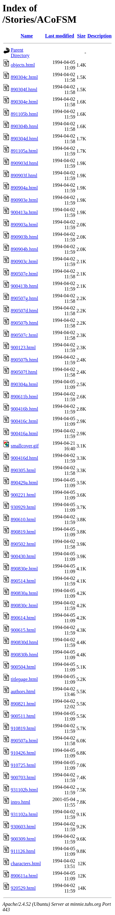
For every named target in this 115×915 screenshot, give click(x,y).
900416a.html (24, 433)
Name (27, 35)
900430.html (23, 556)
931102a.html (24, 814)
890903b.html (24, 237)
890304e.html (24, 101)
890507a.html (24, 740)
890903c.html (24, 261)
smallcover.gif (25, 445)
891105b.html (24, 114)
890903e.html (24, 200)
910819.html (23, 728)
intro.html (20, 802)
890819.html (23, 531)
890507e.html (24, 273)
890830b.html (24, 654)
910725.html (23, 765)
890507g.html (24, 298)
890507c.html (24, 335)
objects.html (23, 65)
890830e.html (24, 568)
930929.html (23, 507)
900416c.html (24, 421)
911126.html (23, 851)
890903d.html (24, 163)
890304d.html (24, 138)
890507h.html (24, 359)
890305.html (23, 470)
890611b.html (24, 396)
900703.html (23, 777)
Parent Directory (20, 52)
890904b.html (24, 249)
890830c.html (24, 605)
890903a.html (24, 224)
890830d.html (24, 642)
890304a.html (24, 384)
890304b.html (24, 126)
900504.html (23, 667)
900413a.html (24, 212)
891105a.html (24, 151)
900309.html (23, 839)
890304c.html (24, 77)
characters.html (26, 863)
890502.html (23, 544)
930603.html (23, 826)
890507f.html (24, 372)
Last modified (59, 35)
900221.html (23, 495)
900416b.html (24, 409)
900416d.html (24, 458)
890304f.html (24, 89)
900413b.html (24, 286)
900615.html (23, 630)
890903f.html (24, 175)
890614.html (23, 617)
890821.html (23, 703)
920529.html (23, 888)
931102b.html (24, 789)
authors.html (23, 691)
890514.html (23, 581)
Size (81, 35)
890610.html (23, 519)
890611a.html (24, 875)
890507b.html (24, 323)
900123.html (23, 347)
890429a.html (24, 482)
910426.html (23, 753)
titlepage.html (24, 679)
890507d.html (24, 310)
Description (99, 35)
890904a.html (24, 187)
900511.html (23, 716)
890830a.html (24, 593)
